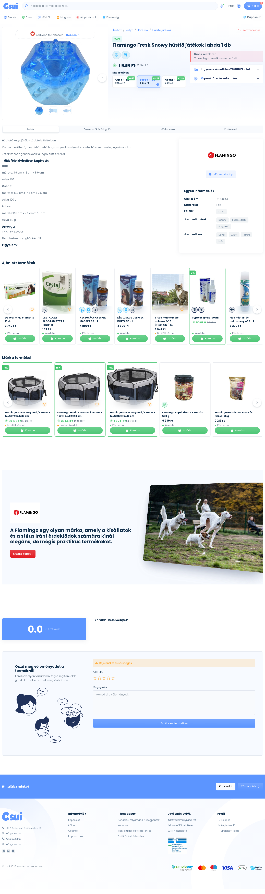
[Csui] (12, 816)
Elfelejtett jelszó (228, 830)
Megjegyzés (100, 687)
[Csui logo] (10, 6)
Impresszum (75, 836)
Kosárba (18, 338)
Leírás (30, 129)
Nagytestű (224, 226)
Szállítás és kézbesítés (131, 836)
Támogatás (250, 786)
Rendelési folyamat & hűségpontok (139, 820)
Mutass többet (23, 554)
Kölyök (222, 234)
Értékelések (231, 129)
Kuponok (123, 825)
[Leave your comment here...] (174, 702)
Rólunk (72, 825)
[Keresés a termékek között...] (122, 6)
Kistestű (222, 219)
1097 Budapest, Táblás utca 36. (22, 828)
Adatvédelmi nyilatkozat (182, 820)
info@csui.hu (11, 833)
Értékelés (98, 672)
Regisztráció (226, 825)
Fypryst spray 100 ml (241, 317)
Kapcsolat (226, 786)
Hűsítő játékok (161, 30)
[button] (226, 69)
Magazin (63, 17)
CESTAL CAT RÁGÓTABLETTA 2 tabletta (89, 321)
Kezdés (73, 35)
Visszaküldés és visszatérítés (134, 830)
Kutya (129, 30)
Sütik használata (177, 830)
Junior (234, 234)
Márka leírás (168, 129)
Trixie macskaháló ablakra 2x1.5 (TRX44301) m (203, 321)
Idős (221, 241)
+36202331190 (11, 839)
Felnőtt (246, 234)
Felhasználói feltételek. (181, 825)
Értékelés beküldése (174, 723)
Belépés (223, 820)
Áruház (117, 30)
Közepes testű (239, 219)
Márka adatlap (221, 174)
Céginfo (73, 830)
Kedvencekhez (249, 30)
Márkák (44, 17)
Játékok (142, 30)
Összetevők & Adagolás (97, 129)
